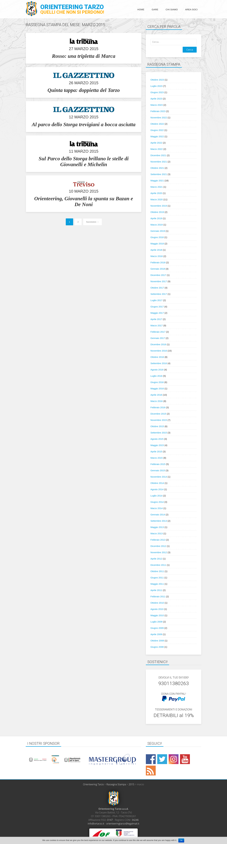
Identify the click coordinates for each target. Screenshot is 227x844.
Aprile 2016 (156, 394)
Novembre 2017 (158, 281)
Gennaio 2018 (157, 268)
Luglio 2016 (156, 376)
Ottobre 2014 (157, 483)
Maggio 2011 (157, 584)
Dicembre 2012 (158, 546)
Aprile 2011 (156, 590)
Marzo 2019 (156, 224)
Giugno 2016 (157, 382)
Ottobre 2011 (157, 571)
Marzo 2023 (156, 105)
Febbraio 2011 (157, 596)
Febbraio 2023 (157, 111)
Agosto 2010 (156, 609)
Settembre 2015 (158, 432)
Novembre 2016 (158, 350)
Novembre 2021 (158, 161)
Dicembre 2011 (158, 565)
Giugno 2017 (157, 306)
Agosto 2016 (156, 369)
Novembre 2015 (158, 420)
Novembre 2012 (158, 552)
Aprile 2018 (156, 250)
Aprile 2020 (156, 193)
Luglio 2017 (156, 300)
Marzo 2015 (156, 458)
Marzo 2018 (156, 256)
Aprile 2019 (156, 218)
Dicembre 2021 (158, 155)
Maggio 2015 (157, 445)
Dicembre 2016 (158, 344)
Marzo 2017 (156, 325)
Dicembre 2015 (158, 413)
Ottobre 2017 (157, 287)
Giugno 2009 (157, 628)
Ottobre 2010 (157, 602)
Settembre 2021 (158, 174)
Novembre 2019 (158, 205)
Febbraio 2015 (157, 464)
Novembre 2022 (158, 117)
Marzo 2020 (156, 199)
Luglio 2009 (156, 621)
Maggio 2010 (157, 615)
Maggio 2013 (157, 527)
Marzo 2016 (156, 401)
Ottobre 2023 (157, 79)
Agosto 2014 (156, 489)
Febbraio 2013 (157, 539)
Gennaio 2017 (157, 338)
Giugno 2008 (157, 647)
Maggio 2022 (157, 136)
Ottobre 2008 (157, 640)
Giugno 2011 (157, 577)
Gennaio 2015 (157, 470)
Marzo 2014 (156, 508)
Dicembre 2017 (158, 275)
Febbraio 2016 (157, 407)
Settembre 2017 (158, 294)
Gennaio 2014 (157, 514)
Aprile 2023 (156, 98)
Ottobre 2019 (157, 212)
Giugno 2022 (157, 130)
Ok (181, 840)
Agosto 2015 (156, 439)
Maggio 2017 (157, 313)
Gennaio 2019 (157, 231)
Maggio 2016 (157, 388)
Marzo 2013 (156, 533)
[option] (54, 759)
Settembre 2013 (158, 521)
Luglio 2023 (156, 86)
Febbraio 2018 (157, 262)
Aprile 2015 (156, 451)
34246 (135, 820)
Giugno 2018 (157, 237)
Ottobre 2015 (157, 426)
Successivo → (92, 222)
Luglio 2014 (156, 495)
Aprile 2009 (156, 634)
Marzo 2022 (156, 149)
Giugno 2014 (157, 502)
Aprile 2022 (156, 142)
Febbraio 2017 (157, 331)
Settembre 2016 (158, 363)
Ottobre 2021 (157, 168)
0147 (110, 820)
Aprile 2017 (156, 319)
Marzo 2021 (156, 187)
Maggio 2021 (157, 180)
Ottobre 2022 (157, 124)
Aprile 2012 (156, 558)
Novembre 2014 (158, 476)
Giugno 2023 (157, 92)
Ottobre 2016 (157, 357)
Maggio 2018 (157, 243)
